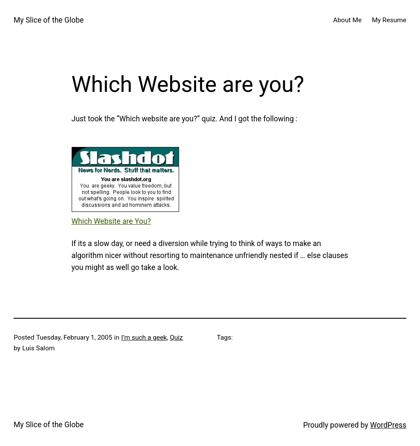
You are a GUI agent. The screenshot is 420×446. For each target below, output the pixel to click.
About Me (347, 20)
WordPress (388, 425)
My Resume (389, 20)
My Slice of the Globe (49, 20)
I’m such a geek (144, 337)
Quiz (176, 337)
